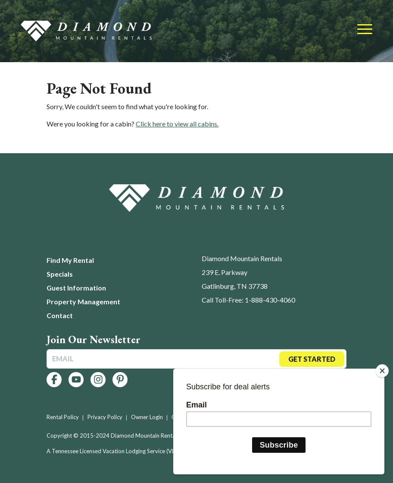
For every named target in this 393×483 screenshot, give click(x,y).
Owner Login (147, 417)
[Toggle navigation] (364, 29)
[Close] (382, 370)
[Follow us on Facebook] (54, 379)
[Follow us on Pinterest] (120, 379)
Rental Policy (63, 417)
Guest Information (76, 288)
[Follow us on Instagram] (98, 379)
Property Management (83, 301)
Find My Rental (70, 260)
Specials (60, 274)
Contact (60, 315)
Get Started (311, 359)
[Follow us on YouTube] (76, 379)
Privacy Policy (104, 417)
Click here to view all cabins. (177, 124)
